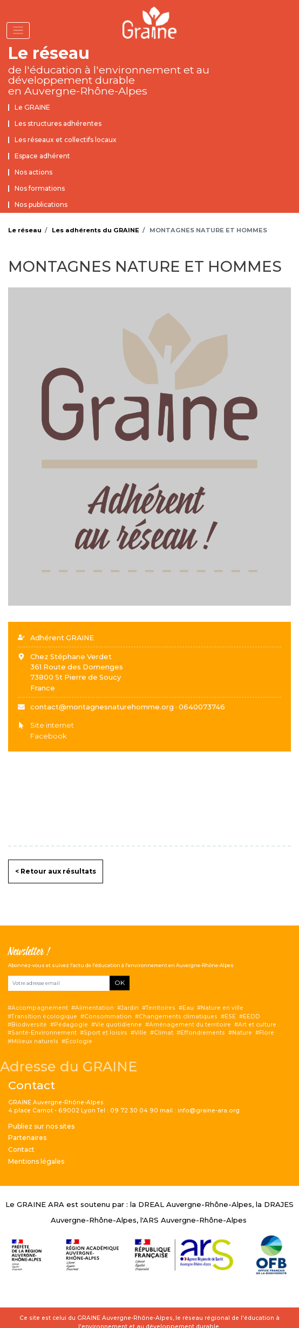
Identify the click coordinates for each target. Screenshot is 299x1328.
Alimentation (94, 1007)
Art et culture (257, 1024)
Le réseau (49, 53)
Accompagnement (39, 1007)
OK (119, 982)
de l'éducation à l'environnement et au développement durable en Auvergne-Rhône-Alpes (108, 80)
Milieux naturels (34, 1041)
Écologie (78, 1041)
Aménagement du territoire (190, 1024)
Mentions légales (36, 1161)
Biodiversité (29, 1024)
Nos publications (41, 204)
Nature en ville (222, 1007)
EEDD (251, 1016)
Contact (21, 1149)
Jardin (130, 1007)
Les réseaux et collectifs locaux (66, 140)
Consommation (108, 1016)
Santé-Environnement (44, 1032)
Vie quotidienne (118, 1024)
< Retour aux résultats (55, 871)
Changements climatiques (178, 1016)
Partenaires (27, 1138)
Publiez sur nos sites (41, 1126)
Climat (163, 1032)
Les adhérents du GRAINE (95, 230)
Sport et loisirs (105, 1032)
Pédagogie (71, 1024)
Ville (140, 1032)
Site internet (52, 725)
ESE (230, 1016)
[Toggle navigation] (18, 30)
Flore (266, 1032)
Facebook (48, 736)
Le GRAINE (32, 107)
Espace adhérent (42, 156)
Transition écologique (44, 1016)
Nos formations (40, 188)
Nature (242, 1032)
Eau (188, 1007)
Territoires (160, 1007)
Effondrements (202, 1032)
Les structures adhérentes (58, 123)
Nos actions (33, 172)
